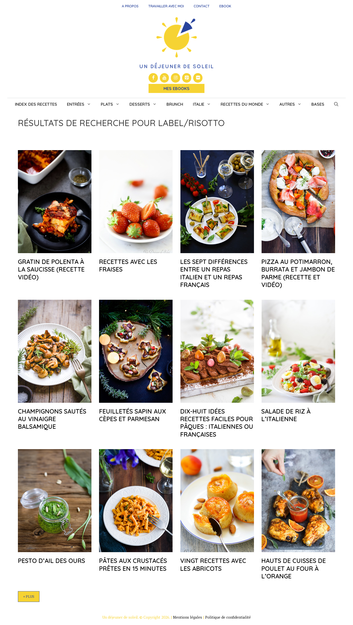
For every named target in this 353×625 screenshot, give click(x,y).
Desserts (145, 104)
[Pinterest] (186, 78)
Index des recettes (36, 104)
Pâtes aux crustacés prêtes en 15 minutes (133, 564)
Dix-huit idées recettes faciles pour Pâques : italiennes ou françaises (216, 422)
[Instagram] (175, 78)
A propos (130, 6)
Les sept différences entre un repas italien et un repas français (214, 273)
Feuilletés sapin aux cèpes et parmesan (132, 415)
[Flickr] (197, 78)
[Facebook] (153, 78)
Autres (292, 104)
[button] (336, 104)
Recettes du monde (248, 104)
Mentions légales (187, 617)
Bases (317, 104)
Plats (113, 104)
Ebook (225, 6)
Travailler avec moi (166, 6)
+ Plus (28, 596)
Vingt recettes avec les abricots (213, 564)
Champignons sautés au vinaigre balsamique (52, 418)
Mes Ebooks (176, 88)
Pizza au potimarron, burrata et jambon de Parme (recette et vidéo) (298, 273)
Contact (202, 6)
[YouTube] (164, 78)
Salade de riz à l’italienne (286, 415)
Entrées (81, 104)
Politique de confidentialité (228, 617)
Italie (204, 104)
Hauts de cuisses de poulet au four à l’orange (293, 568)
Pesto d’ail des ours (51, 560)
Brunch (174, 104)
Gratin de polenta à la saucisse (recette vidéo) (51, 269)
